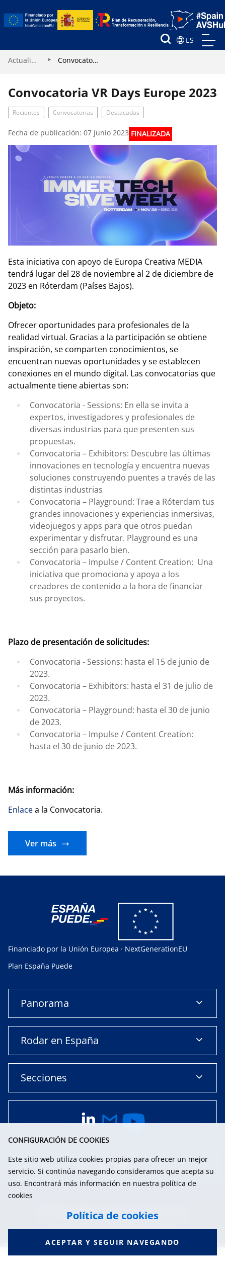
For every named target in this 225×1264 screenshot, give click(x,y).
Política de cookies (112, 1216)
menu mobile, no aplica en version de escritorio (208, 40)
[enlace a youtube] (133, 1121)
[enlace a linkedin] (89, 1121)
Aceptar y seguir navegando (112, 1242)
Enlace (20, 809)
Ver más (40, 843)
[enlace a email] (110, 1121)
